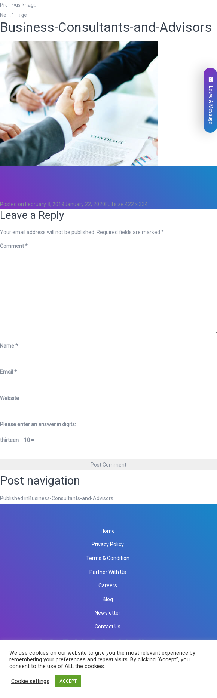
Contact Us (107, 627)
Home (108, 531)
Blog (108, 599)
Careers (107, 585)
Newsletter (107, 613)
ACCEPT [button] (68, 681)
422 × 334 (136, 204)
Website (9, 398)
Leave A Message (211, 100)
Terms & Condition (107, 558)
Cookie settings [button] (30, 681)
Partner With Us (107, 572)
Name (9, 346)
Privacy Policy (108, 544)
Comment (14, 246)
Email (8, 372)
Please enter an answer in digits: (38, 424)
